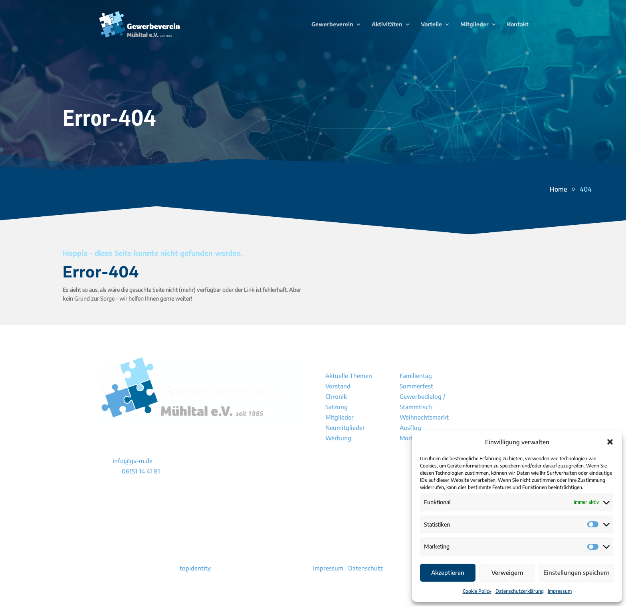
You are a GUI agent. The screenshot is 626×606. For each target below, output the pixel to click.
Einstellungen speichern (576, 572)
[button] (610, 442)
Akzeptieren (447, 572)
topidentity (195, 568)
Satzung (336, 406)
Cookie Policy (477, 591)
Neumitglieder (345, 427)
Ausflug (410, 427)
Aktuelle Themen (348, 375)
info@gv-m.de (133, 460)
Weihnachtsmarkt (424, 417)
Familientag (416, 375)
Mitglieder (339, 417)
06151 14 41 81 (141, 471)
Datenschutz (365, 568)
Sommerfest (416, 386)
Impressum (560, 591)
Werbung (338, 438)
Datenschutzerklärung (519, 591)
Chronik (336, 396)
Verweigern (507, 572)
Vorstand (338, 386)
